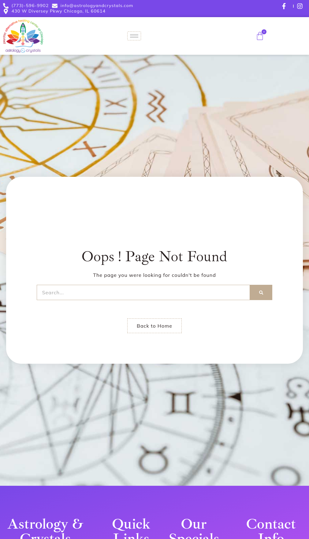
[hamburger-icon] (134, 36)
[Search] (261, 292)
